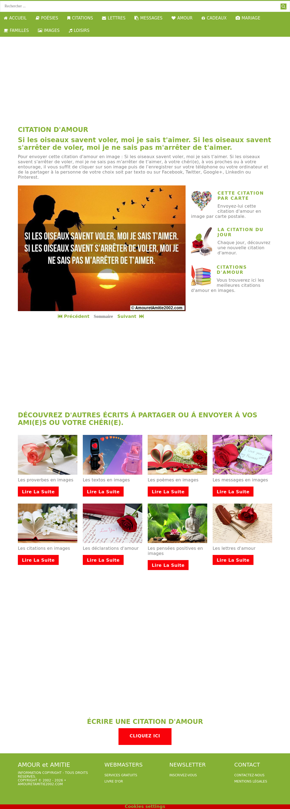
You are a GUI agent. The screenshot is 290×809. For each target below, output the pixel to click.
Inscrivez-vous (183, 775)
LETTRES (113, 18)
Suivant (131, 316)
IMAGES (49, 30)
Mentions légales (250, 781)
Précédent (73, 316)
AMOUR (182, 18)
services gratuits (120, 775)
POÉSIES (47, 18)
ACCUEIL (15, 18)
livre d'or (113, 781)
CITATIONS (80, 18)
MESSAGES (148, 18)
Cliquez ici (145, 735)
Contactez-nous (249, 775)
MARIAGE (248, 18)
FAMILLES (16, 30)
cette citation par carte (240, 196)
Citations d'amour (232, 270)
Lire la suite (38, 491)
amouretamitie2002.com (40, 784)
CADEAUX (214, 18)
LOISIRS (79, 30)
